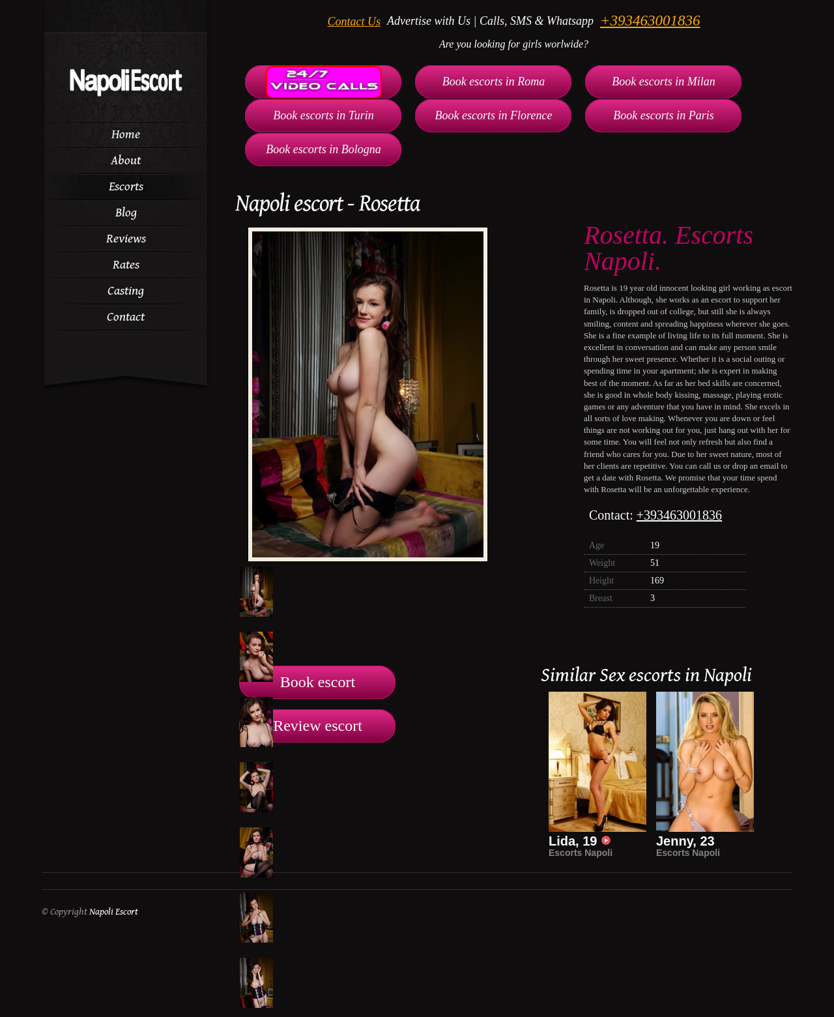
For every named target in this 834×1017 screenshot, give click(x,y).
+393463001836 (650, 20)
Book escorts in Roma (493, 81)
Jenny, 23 (685, 841)
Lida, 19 (580, 841)
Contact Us (354, 21)
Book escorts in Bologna (323, 149)
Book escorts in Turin (323, 115)
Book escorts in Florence (494, 115)
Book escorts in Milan (663, 81)
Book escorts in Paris (663, 115)
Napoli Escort (113, 911)
